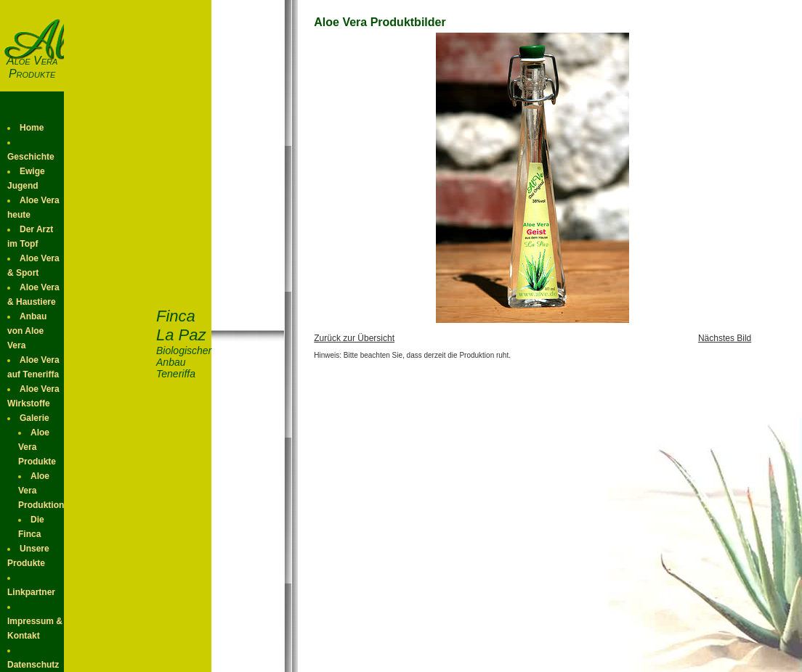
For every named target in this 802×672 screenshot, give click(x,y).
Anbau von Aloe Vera (26, 331)
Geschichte (30, 157)
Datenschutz (33, 665)
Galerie (34, 418)
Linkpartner (31, 592)
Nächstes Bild (724, 338)
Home (32, 128)
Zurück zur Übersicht (354, 338)
